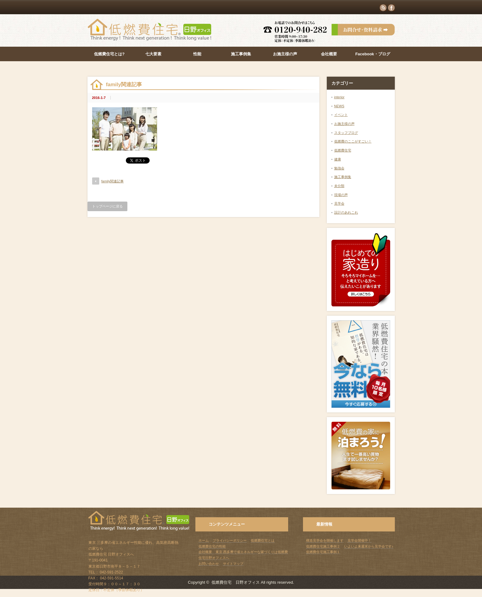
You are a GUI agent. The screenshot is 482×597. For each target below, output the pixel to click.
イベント (341, 115)
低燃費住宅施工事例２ (323, 546)
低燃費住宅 (342, 150)
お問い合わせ (208, 563)
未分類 (339, 186)
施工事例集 (241, 54)
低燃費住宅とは (263, 540)
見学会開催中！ (359, 540)
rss (383, 7)
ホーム (203, 540)
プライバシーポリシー (230, 540)
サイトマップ (233, 563)
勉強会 (339, 168)
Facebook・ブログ (372, 54)
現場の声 (341, 195)
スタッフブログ (346, 132)
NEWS (339, 106)
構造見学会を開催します (324, 540)
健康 (337, 159)
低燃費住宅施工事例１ (323, 552)
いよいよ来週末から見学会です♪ (369, 546)
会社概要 (329, 54)
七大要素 (153, 54)
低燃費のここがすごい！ (353, 141)
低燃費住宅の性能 (212, 546)
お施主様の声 (285, 54)
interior (339, 97)
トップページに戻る (107, 206)
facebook (391, 7)
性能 (197, 54)
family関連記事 (112, 181)
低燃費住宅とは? (109, 54)
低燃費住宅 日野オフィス (235, 582)
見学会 (339, 203)
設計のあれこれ (346, 212)
